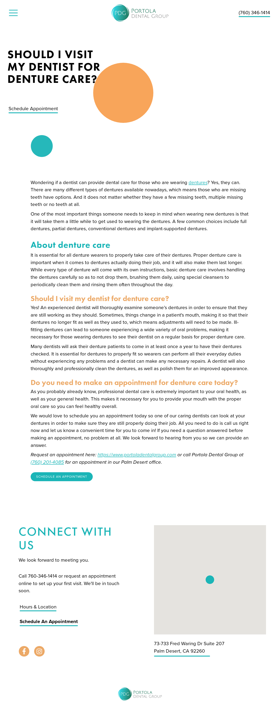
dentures (198, 182)
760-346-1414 (43, 576)
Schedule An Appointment (61, 476)
